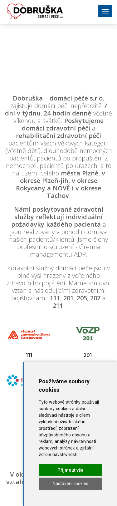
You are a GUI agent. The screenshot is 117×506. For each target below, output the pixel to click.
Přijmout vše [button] (70, 470)
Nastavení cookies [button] (70, 483)
